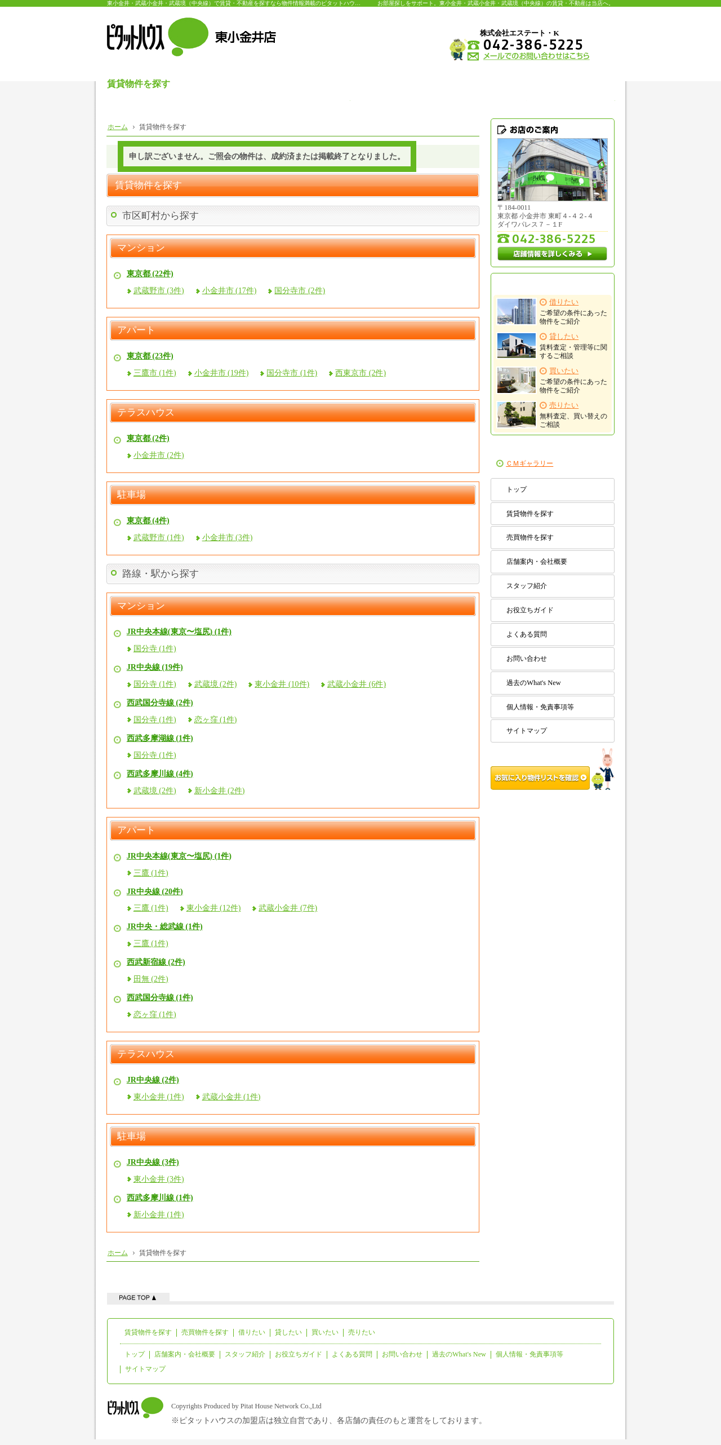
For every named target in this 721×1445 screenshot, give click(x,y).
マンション (141, 248)
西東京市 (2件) (360, 373)
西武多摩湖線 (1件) (160, 738)
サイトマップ (526, 731)
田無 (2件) (150, 979)
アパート (136, 330)
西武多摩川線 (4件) (160, 774)
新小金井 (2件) (219, 790)
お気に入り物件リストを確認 (553, 769)
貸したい (288, 1332)
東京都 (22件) (150, 273)
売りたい (361, 1332)
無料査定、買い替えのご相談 (552, 414)
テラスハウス (146, 412)
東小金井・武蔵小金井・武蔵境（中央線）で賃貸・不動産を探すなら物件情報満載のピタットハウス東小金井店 (248, 3)
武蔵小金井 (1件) (231, 1097)
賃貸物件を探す (530, 514)
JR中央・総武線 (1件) (165, 926)
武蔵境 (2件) (215, 684)
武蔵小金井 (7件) (288, 908)
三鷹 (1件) (150, 873)
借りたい (251, 1332)
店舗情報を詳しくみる (552, 253)
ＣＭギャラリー (529, 463)
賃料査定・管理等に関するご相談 (552, 346)
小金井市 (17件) (229, 290)
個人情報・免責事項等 (540, 707)
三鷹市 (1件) (154, 373)
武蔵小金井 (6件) (356, 684)
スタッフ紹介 (526, 586)
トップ (516, 489)
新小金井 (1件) (158, 1214)
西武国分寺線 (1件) (160, 997)
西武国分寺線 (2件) (160, 703)
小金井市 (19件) (221, 373)
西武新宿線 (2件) (156, 962)
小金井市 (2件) (158, 455)
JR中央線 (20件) (155, 891)
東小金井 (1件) (158, 1097)
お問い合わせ (526, 658)
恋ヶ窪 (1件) (215, 719)
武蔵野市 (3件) (158, 290)
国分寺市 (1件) (291, 373)
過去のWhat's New (533, 683)
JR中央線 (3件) (153, 1162)
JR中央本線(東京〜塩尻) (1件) (179, 632)
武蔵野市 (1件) (158, 537)
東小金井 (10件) (282, 684)
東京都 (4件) (148, 520)
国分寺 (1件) (154, 648)
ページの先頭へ (138, 1297)
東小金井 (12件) (213, 908)
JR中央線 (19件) (155, 667)
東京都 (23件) (150, 356)
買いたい (325, 1332)
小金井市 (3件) (227, 537)
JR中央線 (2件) (153, 1080)
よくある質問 (526, 634)
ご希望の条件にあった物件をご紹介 (552, 311)
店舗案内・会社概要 (536, 561)
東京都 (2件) (148, 438)
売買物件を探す (530, 537)
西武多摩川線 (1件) (160, 1198)
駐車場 (131, 495)
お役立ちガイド (530, 610)
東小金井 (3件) (158, 1179)
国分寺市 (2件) (299, 290)
